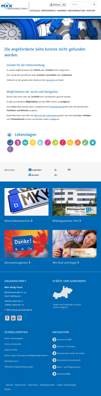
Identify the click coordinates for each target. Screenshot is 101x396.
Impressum (33, 385)
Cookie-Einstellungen (66, 385)
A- (56, 169)
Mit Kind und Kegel (65, 262)
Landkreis (62, 11)
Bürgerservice (48, 11)
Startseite (50, 80)
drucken (34, 175)
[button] (58, 4)
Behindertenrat (11, 361)
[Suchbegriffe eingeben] (83, 4)
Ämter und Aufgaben (13, 338)
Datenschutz (20, 385)
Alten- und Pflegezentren (66, 367)
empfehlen (35, 170)
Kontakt (91, 11)
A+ (56, 174)
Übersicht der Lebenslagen (46, 115)
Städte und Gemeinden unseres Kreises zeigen (67, 305)
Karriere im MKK (62, 339)
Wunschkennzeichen (18, 220)
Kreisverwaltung (76, 11)
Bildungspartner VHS (66, 220)
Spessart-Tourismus (63, 346)
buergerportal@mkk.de (22, 310)
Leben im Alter (10, 350)
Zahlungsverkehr (47, 385)
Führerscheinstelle (12, 344)
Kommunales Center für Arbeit (68, 353)
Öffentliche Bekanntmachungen (18, 367)
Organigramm (56, 107)
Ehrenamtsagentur (17, 262)
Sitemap (9, 385)
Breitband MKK (61, 374)
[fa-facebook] (7, 318)
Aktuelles (35, 11)
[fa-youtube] (13, 318)
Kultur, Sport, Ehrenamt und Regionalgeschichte (25, 355)
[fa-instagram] (19, 318)
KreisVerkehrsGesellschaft (66, 360)
